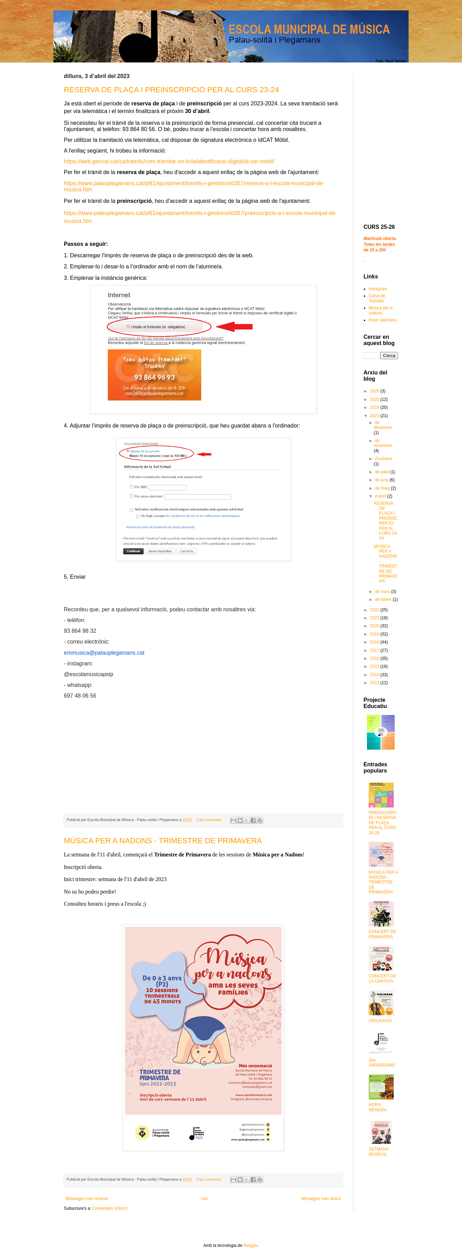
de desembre (383, 425)
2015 (375, 666)
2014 (375, 674)
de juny (382, 479)
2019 (375, 634)
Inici (204, 1198)
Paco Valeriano (383, 320)
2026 (375, 391)
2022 (375, 609)
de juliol (382, 471)
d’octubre (383, 458)
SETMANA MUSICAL (378, 1151)
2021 (375, 617)
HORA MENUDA (378, 1107)
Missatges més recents (87, 1198)
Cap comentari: (210, 820)
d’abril (381, 496)
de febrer (384, 599)
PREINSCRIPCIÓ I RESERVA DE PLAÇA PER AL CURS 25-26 (383, 822)
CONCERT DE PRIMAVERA (382, 934)
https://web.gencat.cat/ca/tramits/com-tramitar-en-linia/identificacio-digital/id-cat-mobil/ (169, 161)
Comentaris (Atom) (109, 1208)
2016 (375, 658)
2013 (375, 682)
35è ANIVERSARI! (382, 1063)
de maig (383, 488)
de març (383, 591)
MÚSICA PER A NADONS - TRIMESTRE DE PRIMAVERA (163, 840)
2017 (375, 650)
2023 (375, 415)
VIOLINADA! (380, 1020)
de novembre (383, 443)
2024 (375, 407)
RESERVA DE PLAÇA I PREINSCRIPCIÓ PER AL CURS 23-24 (171, 89)
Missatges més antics (321, 1198)
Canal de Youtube (377, 298)
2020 (375, 625)
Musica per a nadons (381, 310)
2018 (375, 642)
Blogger (250, 1245)
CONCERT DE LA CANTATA (382, 978)
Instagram (378, 288)
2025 (375, 399)
